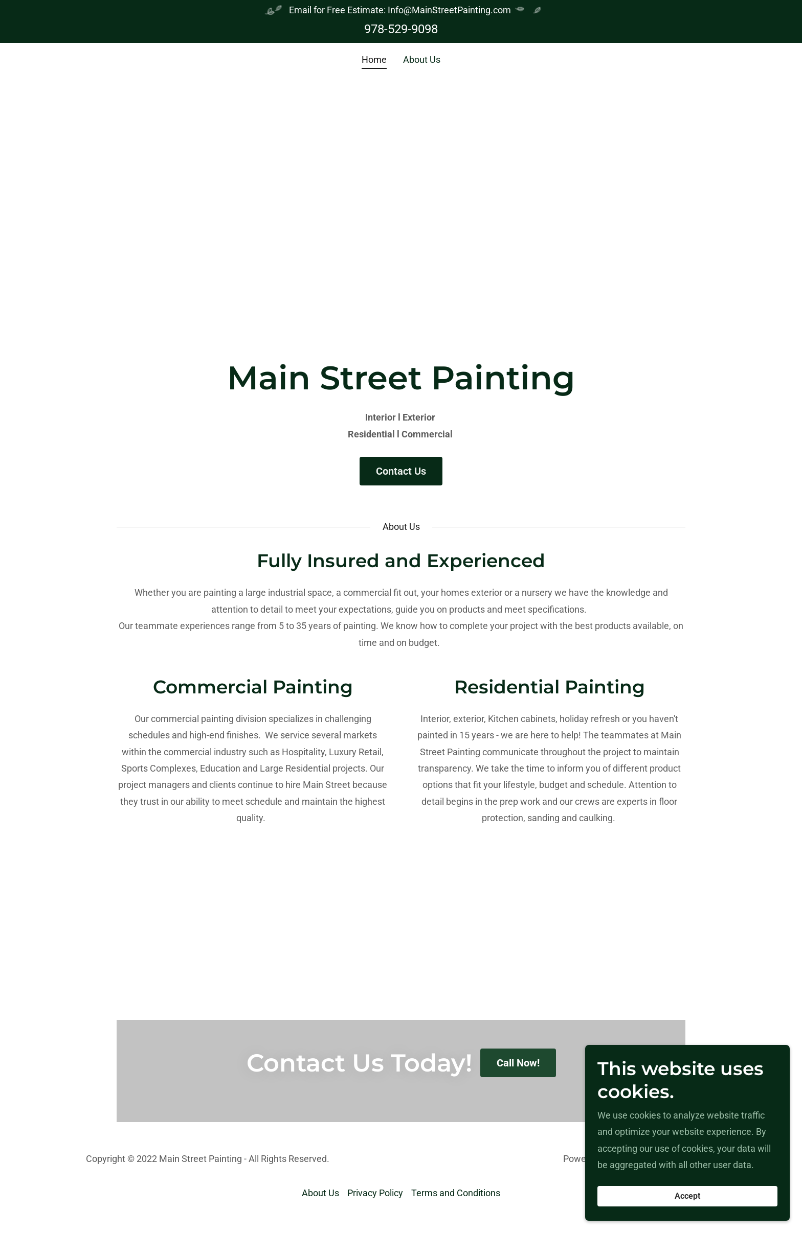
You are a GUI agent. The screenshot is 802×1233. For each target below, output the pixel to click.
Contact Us (401, 471)
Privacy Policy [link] (375, 1193)
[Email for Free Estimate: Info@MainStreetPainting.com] (401, 10)
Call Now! (518, 1063)
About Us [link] (421, 59)
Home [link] (374, 59)
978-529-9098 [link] (401, 29)
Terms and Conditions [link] (455, 1193)
